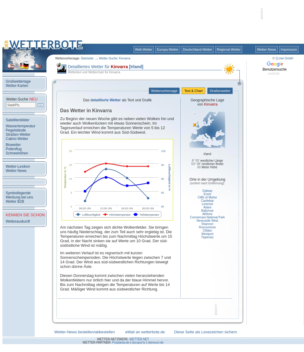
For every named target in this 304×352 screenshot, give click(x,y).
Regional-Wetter (229, 49)
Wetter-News (266, 49)
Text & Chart (193, 91)
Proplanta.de (120, 342)
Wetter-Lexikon (18, 166)
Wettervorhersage (164, 91)
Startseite (87, 58)
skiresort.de (155, 342)
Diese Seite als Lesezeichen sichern (205, 332)
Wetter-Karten (17, 86)
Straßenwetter (220, 91)
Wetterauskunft (18, 221)
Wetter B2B (15, 201)
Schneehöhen (17, 153)
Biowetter (13, 145)
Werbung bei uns (19, 197)
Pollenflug (14, 149)
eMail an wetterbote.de (145, 332)
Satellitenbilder (18, 120)
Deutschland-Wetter (197, 49)
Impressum (289, 49)
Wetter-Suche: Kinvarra (114, 58)
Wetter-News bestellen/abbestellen (84, 332)
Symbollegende (18, 193)
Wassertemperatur (20, 126)
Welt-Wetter (144, 49)
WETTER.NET (139, 339)
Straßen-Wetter (18, 134)
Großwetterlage (18, 81)
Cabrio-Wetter (17, 139)
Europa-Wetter (167, 49)
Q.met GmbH (284, 58)
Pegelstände (16, 130)
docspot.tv (139, 342)
